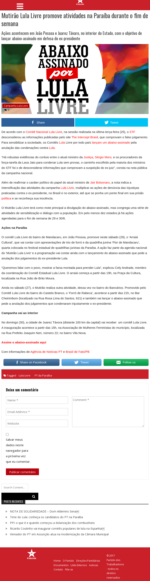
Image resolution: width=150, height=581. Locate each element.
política (6, 198)
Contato (58, 569)
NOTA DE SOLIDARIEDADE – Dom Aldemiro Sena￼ (44, 511)
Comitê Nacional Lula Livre (44, 132)
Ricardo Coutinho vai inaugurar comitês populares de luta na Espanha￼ (57, 528)
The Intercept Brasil (84, 137)
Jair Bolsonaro (100, 182)
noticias (93, 565)
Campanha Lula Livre (16, 105)
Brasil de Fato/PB (77, 351)
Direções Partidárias (88, 560)
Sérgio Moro (103, 157)
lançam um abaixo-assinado (111, 142)
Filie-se (69, 569)
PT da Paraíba (43, 375)
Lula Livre (67, 187)
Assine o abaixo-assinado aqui (23, 342)
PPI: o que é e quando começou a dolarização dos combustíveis (52, 523)
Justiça (88, 157)
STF (132, 132)
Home (57, 560)
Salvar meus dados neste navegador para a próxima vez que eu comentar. (18, 450)
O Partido (68, 560)
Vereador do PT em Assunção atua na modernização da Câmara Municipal (59, 534)
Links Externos (79, 565)
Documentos (61, 565)
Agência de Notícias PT (46, 351)
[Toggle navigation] (20, 5)
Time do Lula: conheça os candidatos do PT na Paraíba (46, 517)
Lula (62, 142)
